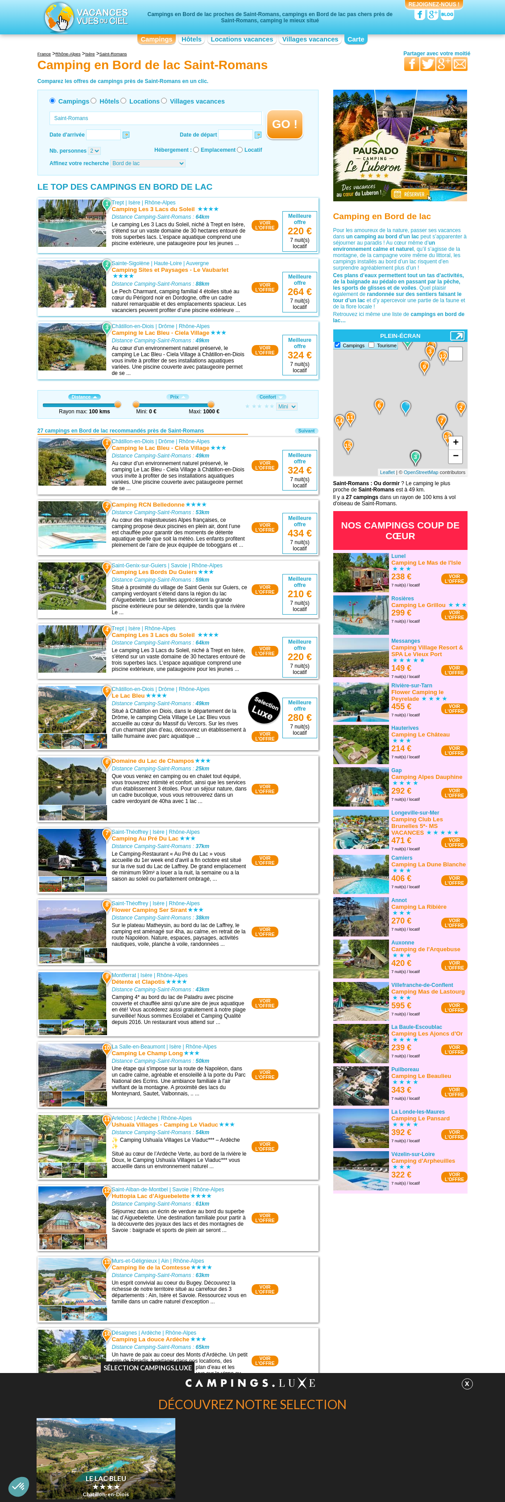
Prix (177, 397)
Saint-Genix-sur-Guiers (139, 565)
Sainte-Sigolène (130, 263)
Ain (165, 1261)
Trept (118, 203)
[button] (18, 1487)
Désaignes (124, 1333)
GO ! (285, 124)
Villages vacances (310, 39)
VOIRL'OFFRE (264, 225)
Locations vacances (242, 39)
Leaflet (387, 472)
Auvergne (197, 263)
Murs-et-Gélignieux (134, 1261)
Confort (271, 397)
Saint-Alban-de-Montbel (140, 1189)
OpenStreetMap (421, 472)
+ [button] (456, 443)
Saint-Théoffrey (130, 832)
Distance (84, 397)
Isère (134, 203)
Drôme (166, 326)
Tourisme (387, 345)
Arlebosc (122, 1118)
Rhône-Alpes (160, 203)
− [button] (456, 456)
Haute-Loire (168, 263)
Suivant (306, 431)
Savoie (179, 565)
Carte (356, 39)
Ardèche (147, 1118)
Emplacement (218, 150)
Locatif (253, 150)
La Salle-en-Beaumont (138, 1047)
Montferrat (124, 975)
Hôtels (192, 39)
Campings (156, 39)
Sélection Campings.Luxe (147, 1368)
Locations (144, 101)
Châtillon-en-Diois (133, 326)
